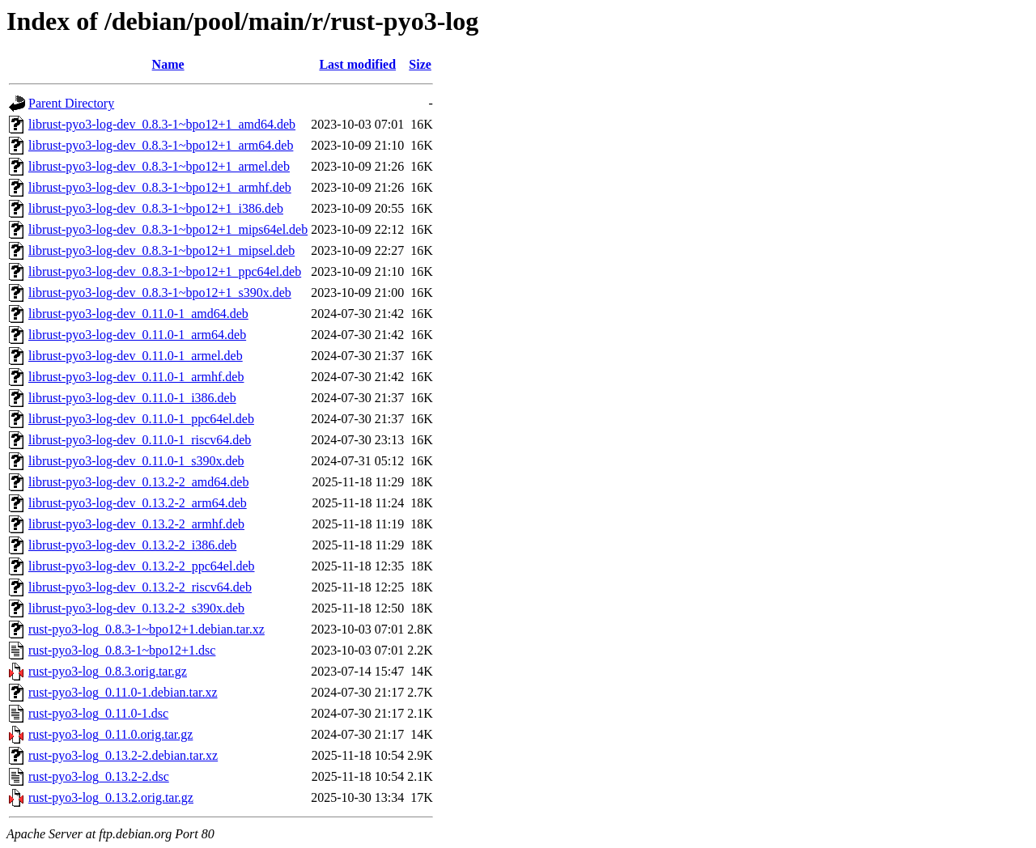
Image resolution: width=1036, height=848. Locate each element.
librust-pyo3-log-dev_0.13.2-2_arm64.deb (137, 503)
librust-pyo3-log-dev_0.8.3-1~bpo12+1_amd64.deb (161, 124)
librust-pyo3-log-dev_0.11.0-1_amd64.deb (138, 313)
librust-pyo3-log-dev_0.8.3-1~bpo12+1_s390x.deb (159, 292)
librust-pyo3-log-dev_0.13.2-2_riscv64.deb (140, 587)
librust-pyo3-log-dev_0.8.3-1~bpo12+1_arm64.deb (160, 145)
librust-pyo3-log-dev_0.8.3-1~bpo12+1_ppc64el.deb (164, 271)
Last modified (357, 64)
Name (168, 64)
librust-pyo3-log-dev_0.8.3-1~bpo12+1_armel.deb (159, 166)
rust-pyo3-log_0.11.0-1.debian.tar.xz (123, 692)
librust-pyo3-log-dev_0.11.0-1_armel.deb (135, 356)
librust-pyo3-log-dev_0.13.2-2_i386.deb (132, 545)
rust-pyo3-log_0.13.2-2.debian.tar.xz (123, 755)
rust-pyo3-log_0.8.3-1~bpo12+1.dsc (121, 650)
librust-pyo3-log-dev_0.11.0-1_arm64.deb (137, 334)
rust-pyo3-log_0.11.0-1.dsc (98, 713)
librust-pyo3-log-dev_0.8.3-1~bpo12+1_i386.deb (155, 208)
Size (420, 64)
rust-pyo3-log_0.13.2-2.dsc (98, 776)
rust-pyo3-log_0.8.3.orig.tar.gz (107, 671)
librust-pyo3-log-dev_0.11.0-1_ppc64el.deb (141, 419)
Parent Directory (71, 103)
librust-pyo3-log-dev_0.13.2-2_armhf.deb (136, 524)
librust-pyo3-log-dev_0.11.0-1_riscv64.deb (139, 440)
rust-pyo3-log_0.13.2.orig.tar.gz (110, 797)
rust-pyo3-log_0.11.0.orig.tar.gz (110, 734)
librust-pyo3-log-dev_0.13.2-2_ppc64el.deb (141, 566)
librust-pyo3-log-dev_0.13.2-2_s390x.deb (136, 608)
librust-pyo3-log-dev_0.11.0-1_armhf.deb (136, 377)
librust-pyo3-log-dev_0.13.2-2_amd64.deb (138, 482)
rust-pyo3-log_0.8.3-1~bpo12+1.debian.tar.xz (146, 629)
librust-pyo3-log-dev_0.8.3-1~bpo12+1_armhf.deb (159, 187)
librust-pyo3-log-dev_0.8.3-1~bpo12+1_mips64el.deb (168, 229)
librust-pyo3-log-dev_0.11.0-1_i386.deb (132, 398)
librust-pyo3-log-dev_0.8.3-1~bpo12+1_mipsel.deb (161, 250)
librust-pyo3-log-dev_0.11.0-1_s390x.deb (136, 461)
